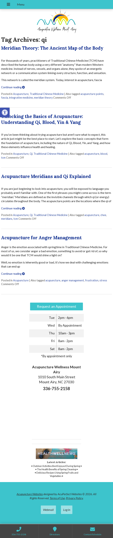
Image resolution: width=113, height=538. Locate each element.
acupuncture (91, 153)
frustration (91, 280)
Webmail (48, 509)
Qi (31, 153)
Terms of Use (57, 498)
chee (103, 215)
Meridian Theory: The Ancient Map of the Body (52, 48)
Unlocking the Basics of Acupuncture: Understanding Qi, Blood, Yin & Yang (42, 119)
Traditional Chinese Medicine (47, 93)
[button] (5, 112)
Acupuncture (21, 93)
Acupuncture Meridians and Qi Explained (46, 176)
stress (103, 280)
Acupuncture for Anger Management (41, 238)
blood (103, 153)
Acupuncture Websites (30, 494)
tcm (3, 157)
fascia (4, 97)
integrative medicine (21, 97)
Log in (66, 509)
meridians (6, 218)
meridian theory (43, 97)
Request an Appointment (56, 306)
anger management (72, 280)
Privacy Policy (74, 498)
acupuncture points (92, 93)
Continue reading (13, 87)
